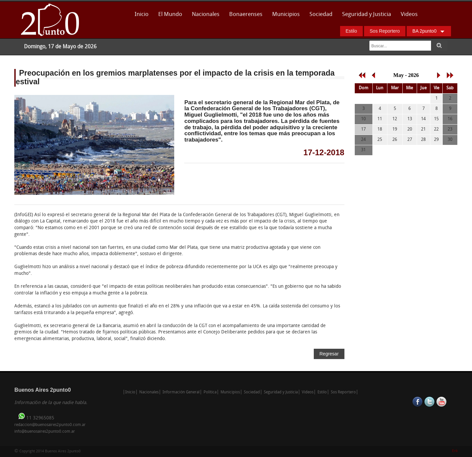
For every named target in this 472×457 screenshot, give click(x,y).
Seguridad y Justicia (366, 14)
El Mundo (170, 14)
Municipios (286, 14)
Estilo (351, 31)
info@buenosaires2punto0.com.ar (44, 432)
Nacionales (206, 14)
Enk (455, 451)
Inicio (142, 14)
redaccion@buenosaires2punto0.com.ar (50, 425)
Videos (409, 14)
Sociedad (320, 14)
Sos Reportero (385, 31)
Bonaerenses (244, 16)
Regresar (329, 353)
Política (210, 392)
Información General (181, 392)
